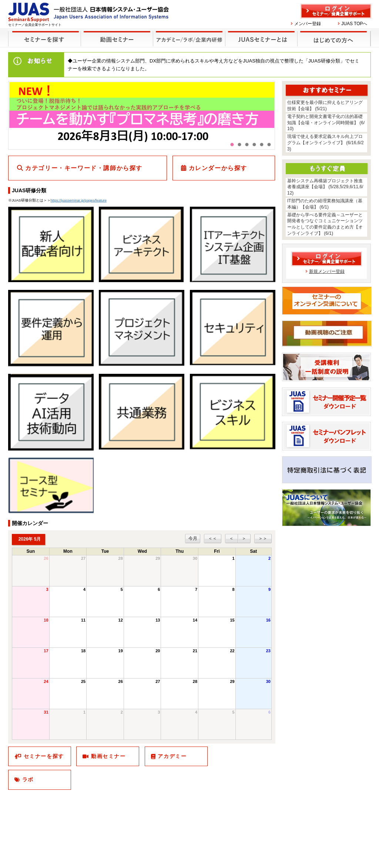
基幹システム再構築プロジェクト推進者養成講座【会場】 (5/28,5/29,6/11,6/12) (325, 187)
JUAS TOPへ (354, 23)
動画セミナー (108, 756)
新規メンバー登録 (327, 271)
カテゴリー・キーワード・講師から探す (83, 168)
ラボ (28, 779)
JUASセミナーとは (260, 34)
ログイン (336, 11)
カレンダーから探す (218, 168)
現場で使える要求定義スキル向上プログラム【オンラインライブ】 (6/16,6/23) (325, 143)
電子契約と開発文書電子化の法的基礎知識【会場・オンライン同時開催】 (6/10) (326, 123)
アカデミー (172, 756)
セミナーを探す (42, 34)
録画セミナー (117, 38)
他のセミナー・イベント (187, 34)
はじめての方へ (333, 34)
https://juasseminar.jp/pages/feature (79, 200)
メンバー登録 (307, 23)
